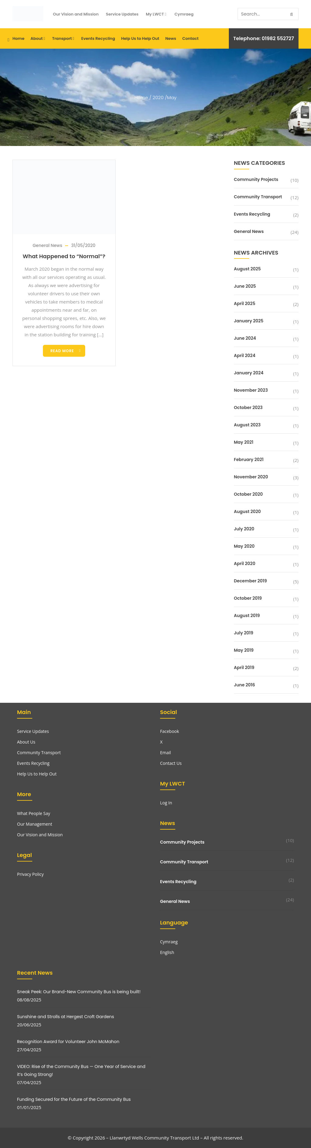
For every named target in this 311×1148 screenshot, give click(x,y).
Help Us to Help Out (140, 38)
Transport (63, 38)
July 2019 (243, 633)
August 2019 (247, 615)
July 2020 (244, 529)
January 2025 (249, 321)
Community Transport (258, 197)
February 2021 (249, 459)
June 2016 (244, 685)
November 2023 (251, 390)
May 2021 (243, 442)
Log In (166, 803)
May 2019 (244, 650)
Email (165, 752)
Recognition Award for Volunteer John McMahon (68, 1042)
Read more (62, 350)
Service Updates (122, 14)
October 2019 (248, 598)
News (170, 38)
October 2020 (248, 494)
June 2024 (245, 338)
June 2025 (245, 286)
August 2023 (247, 425)
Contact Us (171, 763)
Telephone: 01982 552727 (263, 38)
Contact (190, 38)
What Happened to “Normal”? (64, 256)
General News (47, 245)
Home (18, 38)
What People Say (33, 813)
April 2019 (244, 667)
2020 (158, 97)
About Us (26, 742)
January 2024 (249, 373)
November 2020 (251, 477)
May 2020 (244, 546)
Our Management (34, 824)
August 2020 (247, 511)
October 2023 (248, 407)
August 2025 (247, 269)
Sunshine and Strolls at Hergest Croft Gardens (65, 1017)
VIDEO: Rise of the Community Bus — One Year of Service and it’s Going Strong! (81, 1070)
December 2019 (250, 581)
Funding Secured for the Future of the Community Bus (74, 1099)
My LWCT (156, 14)
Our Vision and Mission (76, 14)
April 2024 (245, 355)
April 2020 (244, 563)
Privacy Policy (30, 874)
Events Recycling (98, 38)
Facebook (169, 731)
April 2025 (244, 303)
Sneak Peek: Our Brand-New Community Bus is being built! (79, 992)
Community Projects (256, 179)
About (38, 38)
